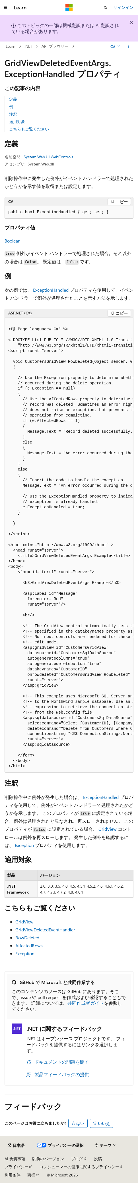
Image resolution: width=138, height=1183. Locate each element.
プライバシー (16, 1166)
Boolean (12, 241)
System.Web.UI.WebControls (48, 156)
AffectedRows (29, 945)
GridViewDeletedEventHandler (45, 930)
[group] (69, 545)
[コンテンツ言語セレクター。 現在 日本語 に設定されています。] (16, 1145)
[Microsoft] (69, 7)
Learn (10, 46)
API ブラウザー (55, 46)
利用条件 (12, 1175)
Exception (24, 845)
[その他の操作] (128, 46)
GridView (107, 829)
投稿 (98, 1158)
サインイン (123, 7)
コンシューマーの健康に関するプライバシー (79, 1166)
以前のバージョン (48, 1158)
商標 (31, 1175)
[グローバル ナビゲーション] (5, 8)
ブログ (77, 1158)
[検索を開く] (105, 8)
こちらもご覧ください (29, 129)
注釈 (13, 114)
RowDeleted (27, 937)
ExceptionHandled (51, 290)
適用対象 (17, 121)
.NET (28, 46)
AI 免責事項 (15, 1158)
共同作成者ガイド (85, 1003)
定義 (13, 99)
